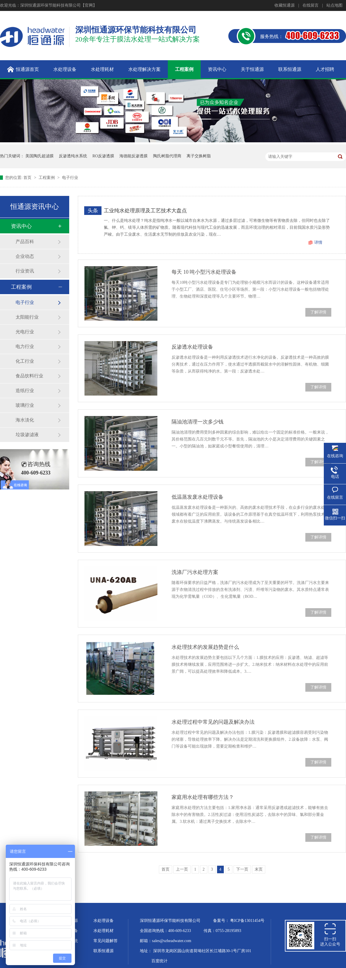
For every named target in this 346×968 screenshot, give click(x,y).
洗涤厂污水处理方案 (195, 572)
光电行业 (25, 331)
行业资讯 (25, 271)
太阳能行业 (27, 317)
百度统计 (159, 961)
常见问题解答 (105, 941)
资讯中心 (21, 226)
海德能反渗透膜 (133, 156)
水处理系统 (68, 941)
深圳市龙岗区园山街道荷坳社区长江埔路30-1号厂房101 (202, 951)
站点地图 (334, 5)
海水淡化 (25, 419)
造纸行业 (25, 390)
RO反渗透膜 (103, 156)
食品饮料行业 (29, 375)
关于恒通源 (68, 920)
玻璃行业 (25, 405)
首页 (28, 177)
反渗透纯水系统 (73, 156)
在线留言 (310, 5)
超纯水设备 (68, 931)
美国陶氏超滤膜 (39, 156)
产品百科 (25, 241)
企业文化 (66, 951)
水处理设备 (103, 920)
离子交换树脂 (199, 156)
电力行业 (25, 346)
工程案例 (47, 177)
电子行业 (70, 177)
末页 (259, 869)
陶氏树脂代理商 (167, 156)
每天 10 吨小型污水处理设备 (204, 272)
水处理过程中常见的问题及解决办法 (213, 722)
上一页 (182, 869)
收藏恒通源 (284, 5)
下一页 (242, 869)
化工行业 (25, 361)
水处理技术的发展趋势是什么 (205, 647)
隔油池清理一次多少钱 (197, 422)
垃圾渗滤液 (27, 434)
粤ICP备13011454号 (247, 920)
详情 (318, 242)
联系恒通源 (103, 951)
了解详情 (318, 312)
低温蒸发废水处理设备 (197, 497)
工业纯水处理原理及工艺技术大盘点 (145, 210)
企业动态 (25, 256)
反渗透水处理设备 (192, 347)
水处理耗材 (103, 931)
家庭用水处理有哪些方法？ (203, 797)
